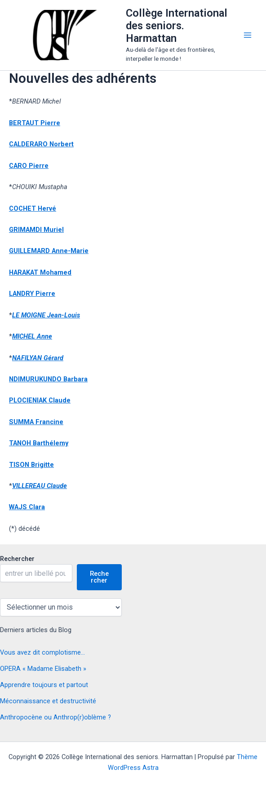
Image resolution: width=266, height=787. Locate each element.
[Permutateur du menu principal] (247, 35)
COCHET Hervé (32, 208)
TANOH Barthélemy (38, 443)
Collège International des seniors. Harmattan (176, 26)
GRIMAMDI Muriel (36, 230)
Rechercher (17, 558)
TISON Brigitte (31, 465)
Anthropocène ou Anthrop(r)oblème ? (55, 717)
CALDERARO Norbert (41, 144)
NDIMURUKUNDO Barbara (48, 379)
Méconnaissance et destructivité (48, 701)
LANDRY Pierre (32, 293)
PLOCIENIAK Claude (40, 400)
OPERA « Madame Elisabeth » (43, 669)
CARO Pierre (29, 166)
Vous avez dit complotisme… (42, 652)
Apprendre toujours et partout (44, 685)
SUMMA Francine (36, 422)
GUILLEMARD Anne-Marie (49, 251)
